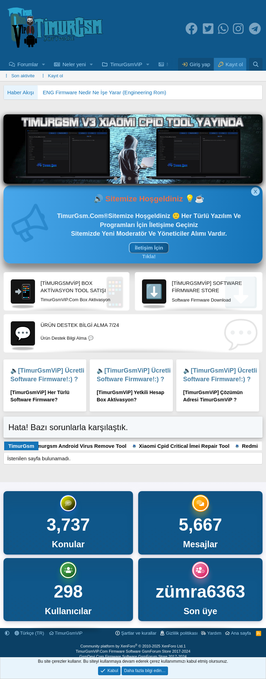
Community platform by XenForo (132, 646)
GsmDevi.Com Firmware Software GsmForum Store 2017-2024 (133, 656)
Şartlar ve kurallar (139, 633)
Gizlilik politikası (182, 633)
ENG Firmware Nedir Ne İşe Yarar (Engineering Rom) (104, 92)
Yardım (214, 633)
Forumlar (27, 64)
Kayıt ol (55, 75)
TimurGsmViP (126, 64)
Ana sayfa (241, 633)
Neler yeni (74, 64)
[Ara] (256, 64)
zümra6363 (200, 591)
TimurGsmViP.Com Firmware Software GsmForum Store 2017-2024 (133, 651)
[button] (43, 64)
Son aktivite (23, 75)
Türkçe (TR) (29, 633)
